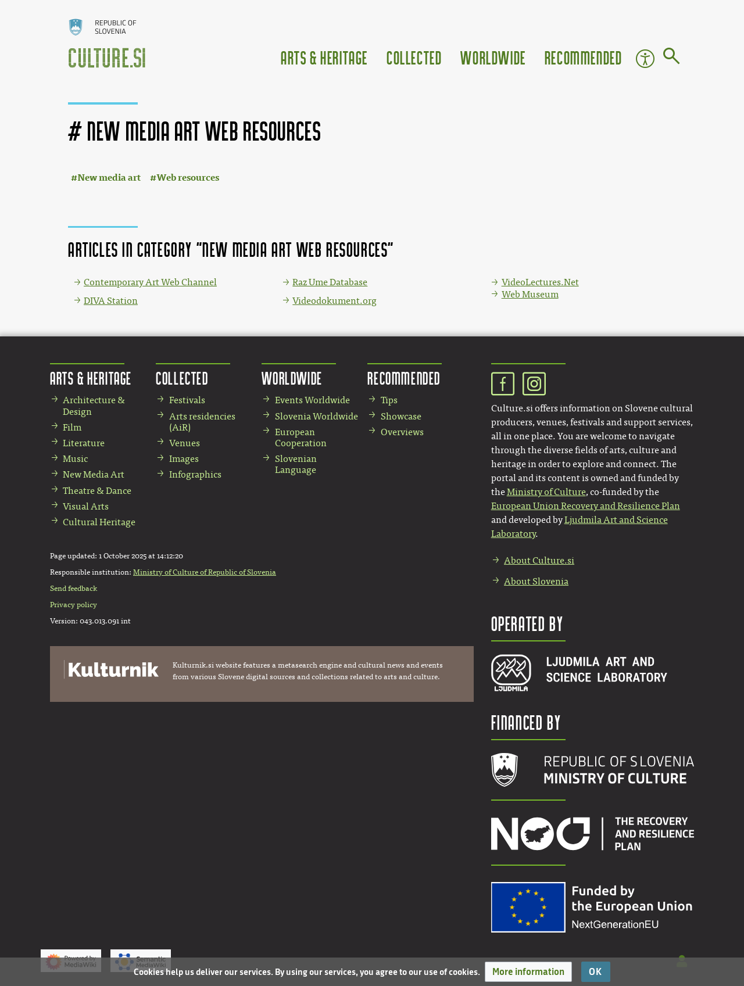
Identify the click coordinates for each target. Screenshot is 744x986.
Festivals (187, 400)
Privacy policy (73, 604)
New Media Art (93, 474)
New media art (109, 177)
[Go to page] (672, 58)
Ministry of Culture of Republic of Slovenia (204, 572)
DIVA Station (111, 300)
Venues (184, 443)
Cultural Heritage (99, 522)
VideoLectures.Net (540, 282)
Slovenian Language (296, 464)
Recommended (584, 57)
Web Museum (530, 294)
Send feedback (73, 588)
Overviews (402, 432)
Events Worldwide (312, 400)
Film (72, 427)
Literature (84, 443)
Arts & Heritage (324, 57)
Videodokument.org (334, 300)
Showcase (401, 416)
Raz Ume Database (329, 282)
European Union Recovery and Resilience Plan (585, 505)
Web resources (187, 177)
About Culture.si (539, 560)
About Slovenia (536, 581)
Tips (389, 400)
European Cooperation (301, 437)
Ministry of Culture (546, 491)
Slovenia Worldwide (316, 416)
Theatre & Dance (97, 490)
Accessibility (645, 58)
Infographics (195, 474)
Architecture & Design (94, 406)
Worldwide (492, 57)
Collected (414, 57)
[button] (528, 972)
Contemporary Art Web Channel (150, 282)
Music (75, 458)
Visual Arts (86, 506)
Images (184, 458)
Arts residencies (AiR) (202, 422)
